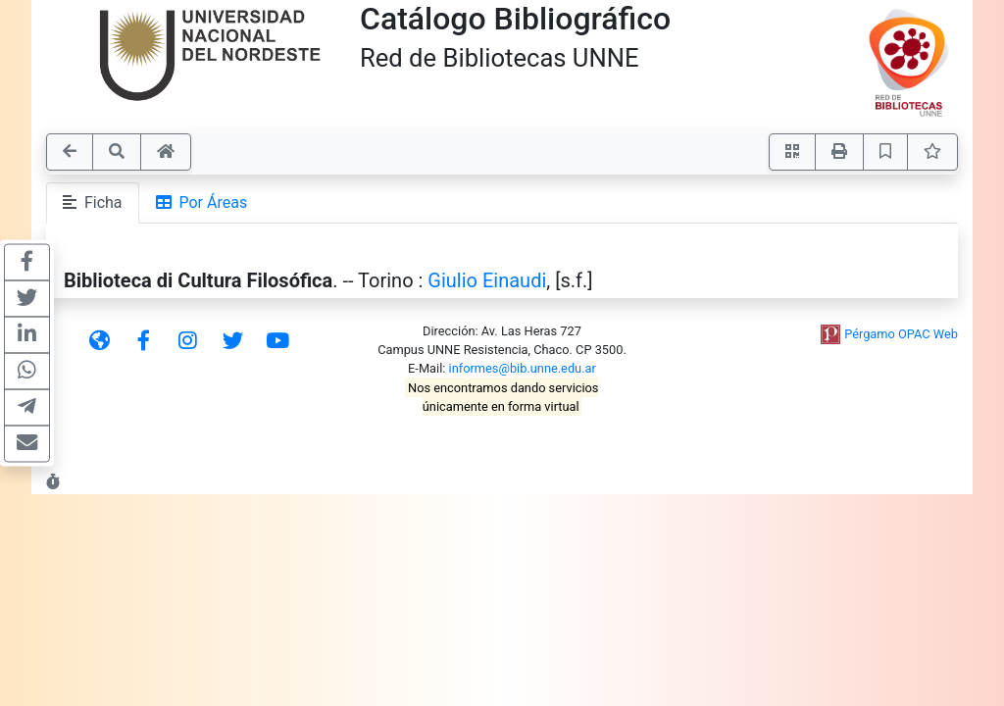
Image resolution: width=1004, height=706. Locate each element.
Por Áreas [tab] (202, 202)
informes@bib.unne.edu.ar (522, 368)
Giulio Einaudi (486, 280)
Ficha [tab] (93, 202)
